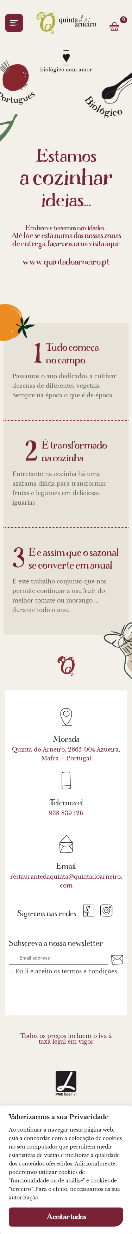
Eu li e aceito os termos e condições (66, 971)
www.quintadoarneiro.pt (66, 261)
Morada (66, 739)
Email (66, 866)
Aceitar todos (66, 1217)
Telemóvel (66, 803)
